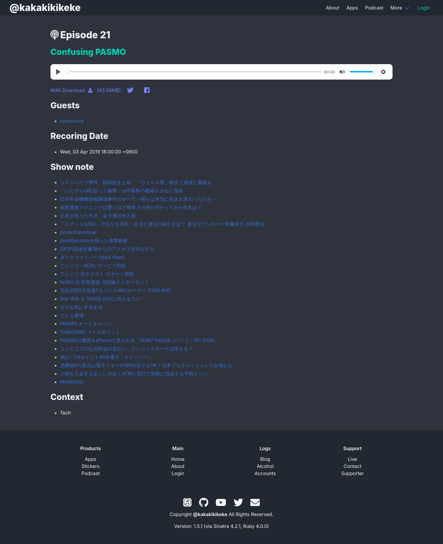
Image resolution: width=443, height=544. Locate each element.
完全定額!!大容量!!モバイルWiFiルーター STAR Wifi (115, 290)
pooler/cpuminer (78, 232)
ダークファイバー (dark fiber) (92, 257)
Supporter (352, 473)
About (332, 8)
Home (178, 459)
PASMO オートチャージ (86, 324)
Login (423, 8)
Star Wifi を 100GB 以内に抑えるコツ (100, 299)
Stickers (91, 466)
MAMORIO (71, 382)
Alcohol (265, 466)
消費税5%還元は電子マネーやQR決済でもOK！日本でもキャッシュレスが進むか (146, 365)
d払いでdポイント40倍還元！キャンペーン (106, 357)
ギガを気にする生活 (81, 307)
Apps (352, 8)
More (396, 8)
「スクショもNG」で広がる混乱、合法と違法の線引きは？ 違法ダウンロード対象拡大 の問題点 (162, 224)
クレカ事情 (72, 315)
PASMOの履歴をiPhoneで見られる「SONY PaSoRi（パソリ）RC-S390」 (140, 340)
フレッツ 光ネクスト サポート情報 (97, 274)
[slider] (194, 72)
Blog (265, 459)
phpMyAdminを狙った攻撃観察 (94, 240)
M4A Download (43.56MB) (85, 90)
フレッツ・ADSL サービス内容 (93, 265)
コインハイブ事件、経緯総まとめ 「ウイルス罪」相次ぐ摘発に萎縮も (136, 182)
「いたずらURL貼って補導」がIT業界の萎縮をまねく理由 (121, 191)
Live (352, 459)
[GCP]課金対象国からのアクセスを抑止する (107, 249)
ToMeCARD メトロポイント (90, 332)
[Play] (58, 72)
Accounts (265, 473)
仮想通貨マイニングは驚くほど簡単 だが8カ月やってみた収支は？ (131, 207)
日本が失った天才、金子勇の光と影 (98, 216)
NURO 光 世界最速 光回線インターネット (104, 282)
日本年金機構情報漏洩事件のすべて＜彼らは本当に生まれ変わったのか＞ (138, 199)
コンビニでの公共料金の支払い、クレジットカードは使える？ (126, 349)
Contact (352, 466)
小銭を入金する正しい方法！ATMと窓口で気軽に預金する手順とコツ (134, 374)
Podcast (374, 8)
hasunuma (71, 121)
